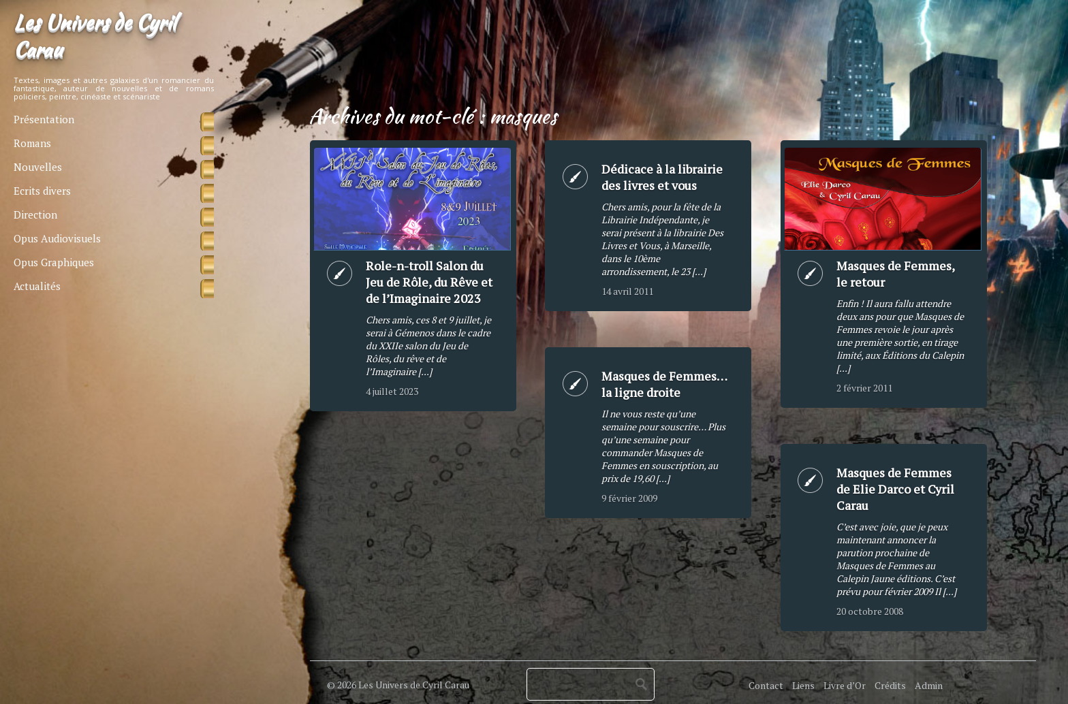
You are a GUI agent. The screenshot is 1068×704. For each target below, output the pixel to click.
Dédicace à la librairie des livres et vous (662, 177)
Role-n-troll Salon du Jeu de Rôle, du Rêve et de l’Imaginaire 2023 (429, 281)
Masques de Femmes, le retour (895, 273)
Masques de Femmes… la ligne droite (664, 384)
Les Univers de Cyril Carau (95, 35)
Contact (766, 685)
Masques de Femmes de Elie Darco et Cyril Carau (895, 488)
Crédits (890, 685)
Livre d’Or (844, 685)
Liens (803, 685)
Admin (929, 685)
